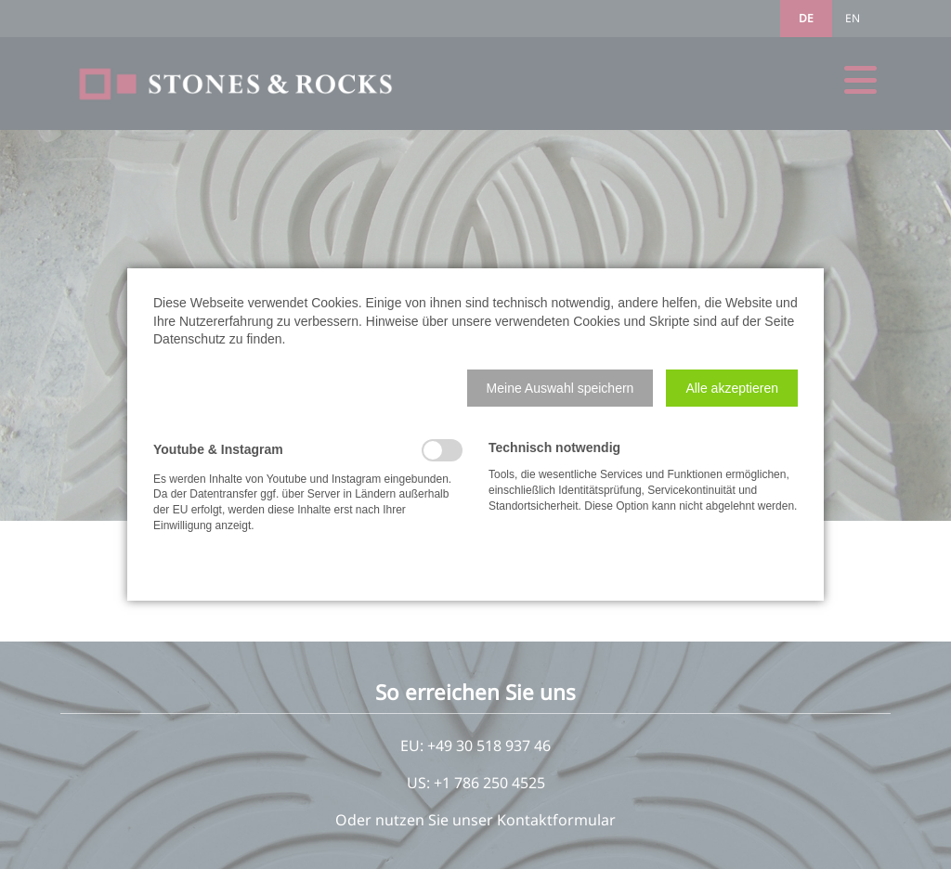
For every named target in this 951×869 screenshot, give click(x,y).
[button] (560, 388)
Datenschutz (189, 338)
